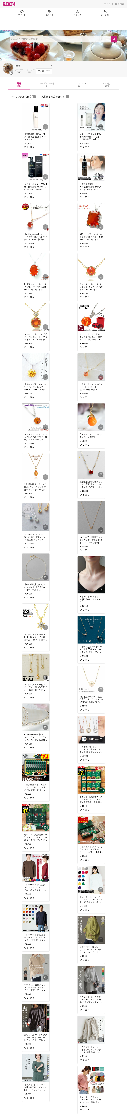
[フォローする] (44, 71)
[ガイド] (106, 4)
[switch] (33, 96)
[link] (35, 117)
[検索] (114, 39)
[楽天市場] (119, 4)
